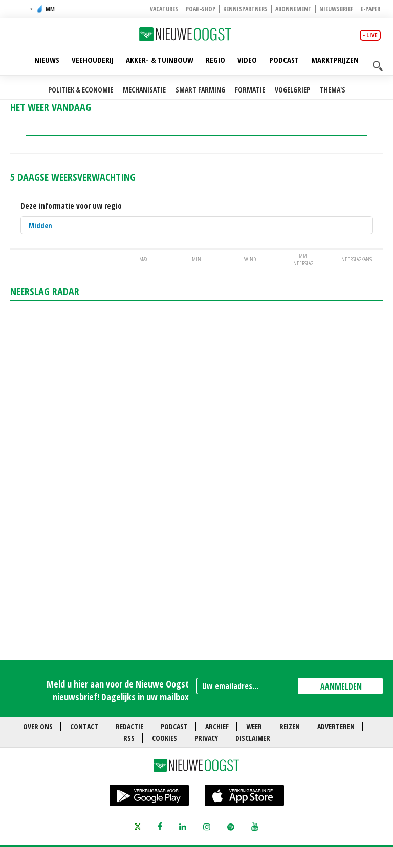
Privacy (206, 738)
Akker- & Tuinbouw (159, 60)
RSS (129, 738)
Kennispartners (245, 9)
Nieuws (46, 60)
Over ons (38, 726)
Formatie (250, 90)
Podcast (284, 60)
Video (247, 60)
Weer (254, 726)
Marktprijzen (335, 60)
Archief (217, 726)
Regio (215, 60)
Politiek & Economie (80, 90)
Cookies (164, 738)
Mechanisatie (144, 90)
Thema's (332, 90)
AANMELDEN (341, 686)
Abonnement (293, 9)
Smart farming (200, 90)
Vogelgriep (292, 90)
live (372, 35)
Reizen (289, 726)
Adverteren (336, 726)
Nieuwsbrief (336, 9)
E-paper (370, 9)
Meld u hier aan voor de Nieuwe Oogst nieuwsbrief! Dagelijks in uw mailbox (118, 690)
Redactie (129, 726)
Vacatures (164, 9)
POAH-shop (200, 9)
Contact (84, 726)
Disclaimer (252, 738)
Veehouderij (93, 60)
